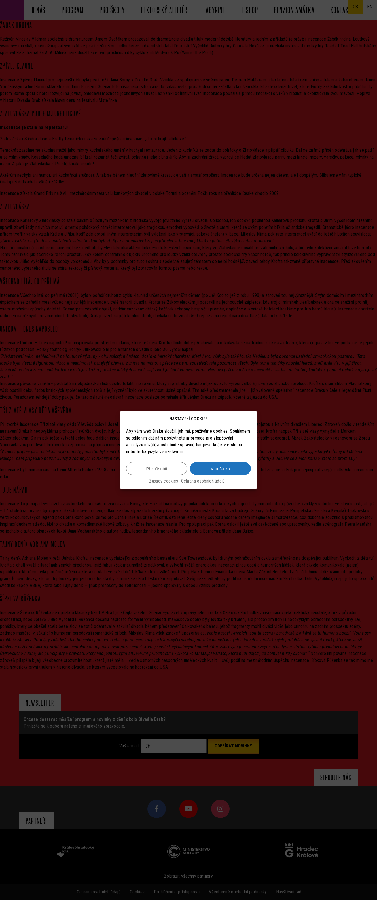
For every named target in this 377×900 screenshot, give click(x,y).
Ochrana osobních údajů (203, 481)
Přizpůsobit (156, 468)
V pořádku (220, 468)
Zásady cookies (163, 481)
